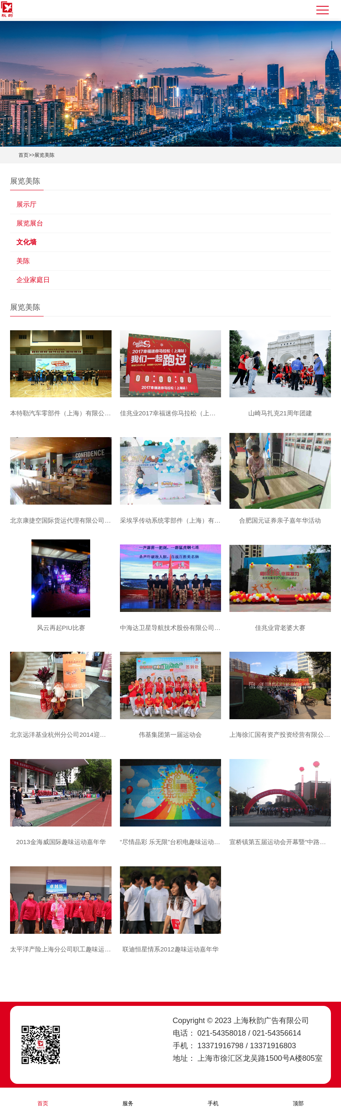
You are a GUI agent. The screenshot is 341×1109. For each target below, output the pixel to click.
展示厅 (26, 204)
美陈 (23, 260)
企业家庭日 (33, 279)
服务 (127, 1097)
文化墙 (26, 242)
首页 (23, 155)
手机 (213, 1097)
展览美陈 (44, 155)
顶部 (298, 1097)
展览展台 (29, 223)
